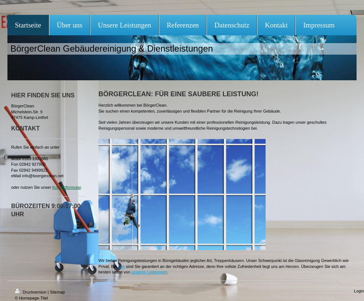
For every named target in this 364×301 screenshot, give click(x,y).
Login (359, 291)
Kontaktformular (66, 187)
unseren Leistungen (149, 272)
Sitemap (57, 292)
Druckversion (31, 292)
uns (121, 266)
